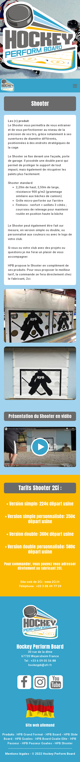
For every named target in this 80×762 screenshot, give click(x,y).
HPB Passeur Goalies (37, 743)
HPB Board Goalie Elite (51, 739)
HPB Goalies (24, 739)
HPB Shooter (64, 743)
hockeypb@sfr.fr (40, 665)
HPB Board (53, 734)
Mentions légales (17, 754)
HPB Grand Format (30, 734)
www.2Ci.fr (52, 582)
